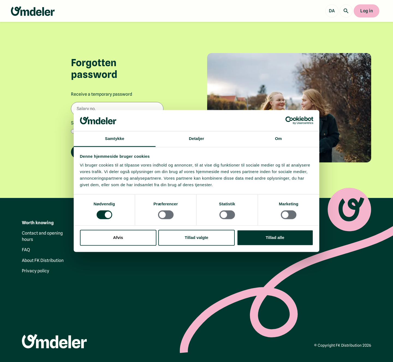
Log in (366, 10)
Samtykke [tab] (114, 138)
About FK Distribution (43, 260)
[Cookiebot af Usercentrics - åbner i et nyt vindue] (289, 120)
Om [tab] (278, 138)
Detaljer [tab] (196, 138)
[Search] (346, 10)
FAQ (26, 249)
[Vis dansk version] (331, 10)
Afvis (118, 237)
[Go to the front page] (33, 11)
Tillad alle (275, 237)
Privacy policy (35, 270)
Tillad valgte (196, 237)
